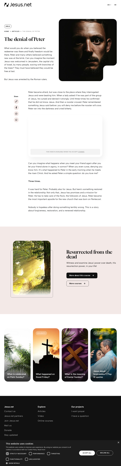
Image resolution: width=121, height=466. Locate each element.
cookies (81, 152)
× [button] (118, 442)
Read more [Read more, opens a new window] (41, 450)
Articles (15, 31)
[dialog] (60, 453)
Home (6, 31)
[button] (41, 463)
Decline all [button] (105, 453)
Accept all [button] (87, 453)
